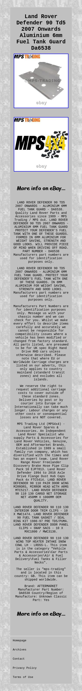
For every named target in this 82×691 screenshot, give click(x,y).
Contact (19, 658)
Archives (19, 649)
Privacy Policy (25, 668)
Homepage (19, 640)
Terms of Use (23, 677)
